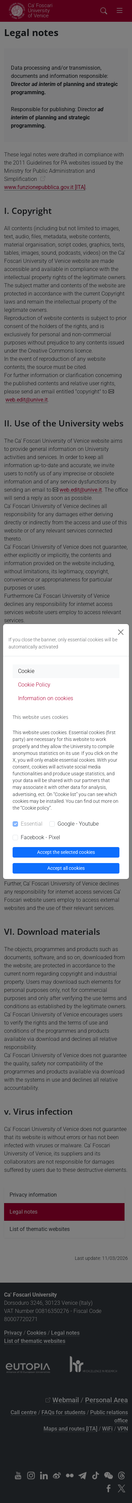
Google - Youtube (78, 824)
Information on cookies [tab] (45, 698)
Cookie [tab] (26, 671)
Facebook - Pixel (40, 837)
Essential (32, 824)
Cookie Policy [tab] (34, 684)
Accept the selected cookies (66, 852)
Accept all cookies (66, 868)
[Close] (120, 632)
